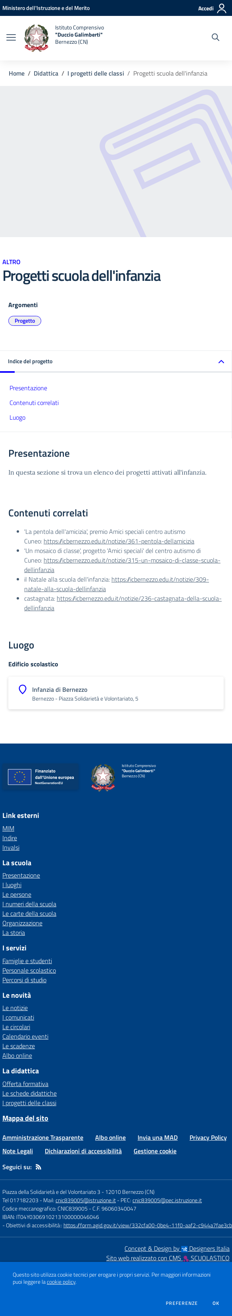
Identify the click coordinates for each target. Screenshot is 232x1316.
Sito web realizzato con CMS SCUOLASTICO (168, 1258)
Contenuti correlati (34, 402)
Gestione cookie (155, 1151)
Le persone (16, 894)
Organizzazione (22, 923)
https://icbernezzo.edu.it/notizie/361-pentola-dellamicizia (119, 541)
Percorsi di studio (24, 980)
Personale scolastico (29, 970)
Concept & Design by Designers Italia (177, 1248)
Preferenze (182, 1303)
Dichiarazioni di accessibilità (83, 1151)
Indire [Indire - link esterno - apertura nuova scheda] (9, 838)
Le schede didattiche (29, 1093)
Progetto (25, 320)
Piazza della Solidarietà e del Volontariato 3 (51, 1192)
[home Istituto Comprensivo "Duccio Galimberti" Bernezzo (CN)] (64, 38)
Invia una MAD (158, 1137)
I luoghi (11, 885)
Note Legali (17, 1151)
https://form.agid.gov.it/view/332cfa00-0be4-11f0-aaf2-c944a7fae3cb (147, 1225)
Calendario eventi (25, 1036)
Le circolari (16, 1027)
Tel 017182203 (20, 1200)
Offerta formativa (25, 1083)
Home (17, 73)
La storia (13, 932)
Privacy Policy (208, 1137)
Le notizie (15, 1007)
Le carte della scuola (29, 913)
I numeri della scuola (29, 904)
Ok (216, 1303)
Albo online (17, 1055)
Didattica (46, 73)
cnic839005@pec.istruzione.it (167, 1200)
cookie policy (61, 1281)
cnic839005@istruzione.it (86, 1200)
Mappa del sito (25, 1118)
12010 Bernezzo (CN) (130, 1192)
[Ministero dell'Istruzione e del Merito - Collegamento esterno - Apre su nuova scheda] (46, 8)
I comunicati (18, 1017)
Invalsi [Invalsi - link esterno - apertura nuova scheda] (10, 847)
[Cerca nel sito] (215, 38)
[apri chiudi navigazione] (11, 38)
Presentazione (28, 388)
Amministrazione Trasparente (42, 1137)
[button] (116, 362)
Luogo (17, 417)
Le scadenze (18, 1046)
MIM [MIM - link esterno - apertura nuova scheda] (8, 828)
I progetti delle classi (95, 73)
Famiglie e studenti (27, 961)
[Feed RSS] (38, 1166)
